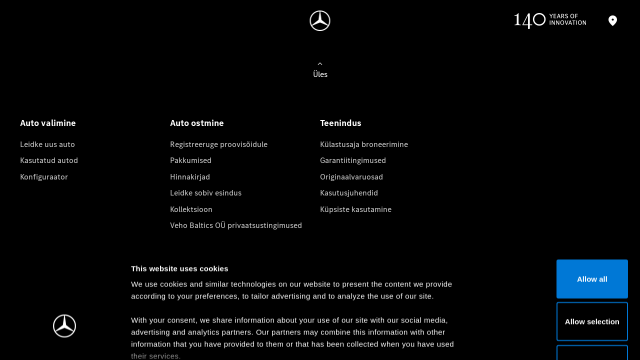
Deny (557, 289)
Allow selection (556, 246)
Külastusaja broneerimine (364, 144)
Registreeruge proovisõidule (219, 144)
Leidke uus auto (47, 144)
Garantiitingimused (353, 160)
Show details (524, 340)
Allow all (557, 204)
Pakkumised (191, 160)
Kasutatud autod (49, 160)
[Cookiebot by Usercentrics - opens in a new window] (64, 340)
